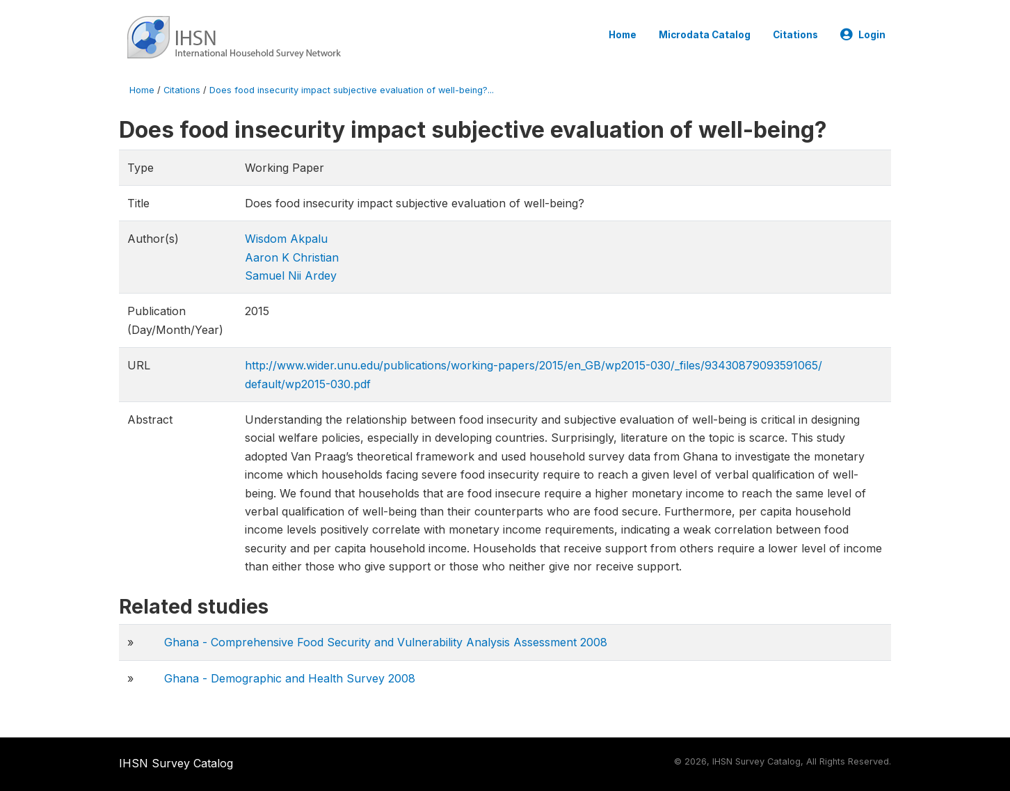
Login (862, 34)
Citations (795, 34)
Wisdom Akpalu (286, 239)
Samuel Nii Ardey (291, 275)
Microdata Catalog (705, 34)
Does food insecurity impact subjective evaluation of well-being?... (351, 90)
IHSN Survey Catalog (176, 763)
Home (622, 34)
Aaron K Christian (292, 257)
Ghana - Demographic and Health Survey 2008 (289, 678)
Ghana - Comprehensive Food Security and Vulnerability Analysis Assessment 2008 (385, 642)
